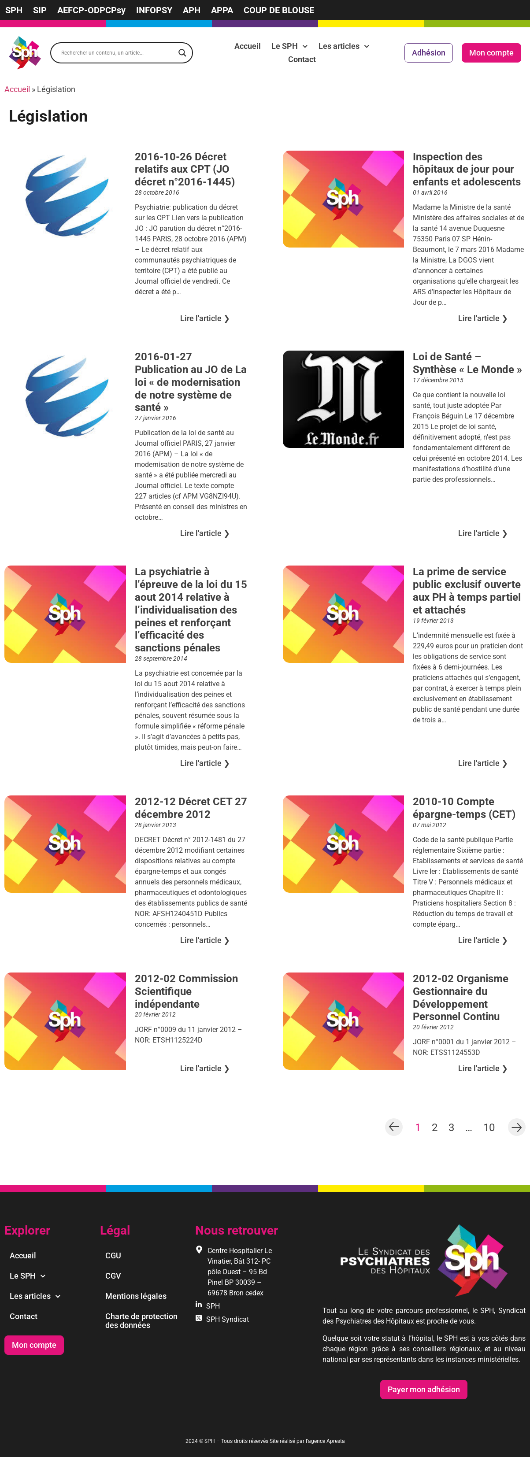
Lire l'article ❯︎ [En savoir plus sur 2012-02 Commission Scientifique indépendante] (205, 1068)
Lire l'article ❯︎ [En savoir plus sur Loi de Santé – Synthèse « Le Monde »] (483, 533)
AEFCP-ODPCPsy (91, 10)
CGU (113, 1255)
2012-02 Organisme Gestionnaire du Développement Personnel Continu (460, 998)
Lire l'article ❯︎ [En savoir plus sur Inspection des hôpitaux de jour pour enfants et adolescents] (483, 318)
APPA (222, 10)
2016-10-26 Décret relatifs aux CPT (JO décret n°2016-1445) (185, 170)
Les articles (344, 46)
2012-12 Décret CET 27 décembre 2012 (191, 808)
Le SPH (289, 46)
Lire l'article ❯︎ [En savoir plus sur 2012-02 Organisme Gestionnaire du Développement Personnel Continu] (483, 1068)
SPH (13, 10)
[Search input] (117, 53)
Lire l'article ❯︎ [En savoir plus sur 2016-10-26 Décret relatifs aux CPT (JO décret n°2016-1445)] (205, 318)
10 (489, 1127)
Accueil (247, 46)
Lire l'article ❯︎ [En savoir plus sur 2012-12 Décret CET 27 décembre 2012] (205, 940)
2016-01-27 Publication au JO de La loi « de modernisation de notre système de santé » (191, 382)
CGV (113, 1275)
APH (191, 10)
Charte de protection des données (141, 1321)
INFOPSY (154, 10)
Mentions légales (136, 1296)
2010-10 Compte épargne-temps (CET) (464, 808)
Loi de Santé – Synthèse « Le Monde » (467, 363)
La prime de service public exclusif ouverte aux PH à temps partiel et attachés (467, 591)
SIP (40, 10)
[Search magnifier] (182, 53)
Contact (302, 59)
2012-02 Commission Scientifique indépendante (186, 991)
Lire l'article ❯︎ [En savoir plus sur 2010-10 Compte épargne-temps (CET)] (483, 940)
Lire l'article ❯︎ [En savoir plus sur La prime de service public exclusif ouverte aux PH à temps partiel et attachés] (483, 763)
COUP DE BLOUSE (279, 10)
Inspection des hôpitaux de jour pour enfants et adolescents (467, 170)
